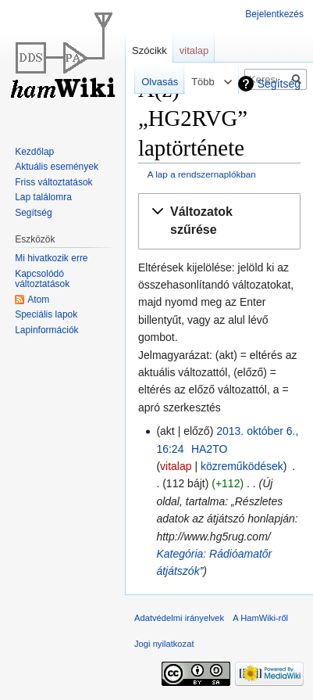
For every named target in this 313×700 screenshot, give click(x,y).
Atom (38, 299)
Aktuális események (56, 166)
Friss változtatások (53, 182)
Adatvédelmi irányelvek (179, 618)
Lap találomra (43, 197)
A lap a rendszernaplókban (202, 174)
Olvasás (154, 82)
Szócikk (149, 50)
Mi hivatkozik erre (51, 258)
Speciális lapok (46, 314)
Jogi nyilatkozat (164, 643)
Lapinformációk (46, 330)
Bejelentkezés (274, 14)
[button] (219, 221)
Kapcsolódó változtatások (42, 279)
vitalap (175, 466)
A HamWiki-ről (260, 618)
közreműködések (242, 466)
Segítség (279, 83)
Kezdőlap (34, 151)
